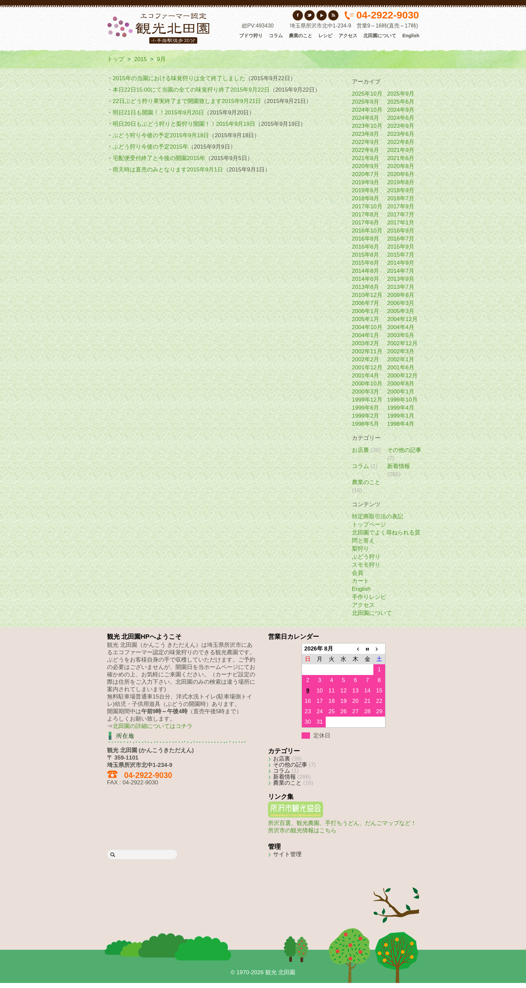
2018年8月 (365, 198)
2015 (140, 59)
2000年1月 (400, 391)
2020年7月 (365, 174)
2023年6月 (400, 134)
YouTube (321, 15)
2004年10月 (367, 327)
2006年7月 (365, 303)
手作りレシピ (369, 597)
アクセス (347, 35)
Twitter (309, 15)
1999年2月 (365, 416)
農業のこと (300, 35)
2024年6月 (400, 118)
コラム (276, 35)
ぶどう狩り (366, 557)
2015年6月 (365, 263)
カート (360, 581)
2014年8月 (365, 271)
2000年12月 (402, 375)
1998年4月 (400, 424)
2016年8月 (365, 239)
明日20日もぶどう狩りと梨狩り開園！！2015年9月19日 (184, 124)
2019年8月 (400, 182)
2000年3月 (365, 391)
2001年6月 (400, 367)
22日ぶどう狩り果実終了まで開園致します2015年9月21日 (187, 101)
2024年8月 (365, 118)
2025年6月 (400, 102)
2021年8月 (365, 158)
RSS (333, 15)
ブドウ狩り (251, 35)
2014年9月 (400, 263)
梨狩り (360, 548)
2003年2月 (365, 343)
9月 (161, 59)
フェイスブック (298, 15)
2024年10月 (367, 110)
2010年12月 (367, 295)
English (410, 35)
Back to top (396, 895)
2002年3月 (400, 351)
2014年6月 (365, 279)
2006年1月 (365, 311)
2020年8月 (400, 166)
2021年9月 (400, 150)
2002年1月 (400, 359)
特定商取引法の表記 (377, 516)
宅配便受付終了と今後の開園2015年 (159, 158)
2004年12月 (402, 319)
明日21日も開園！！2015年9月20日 (158, 112)
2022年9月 (365, 142)
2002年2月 (365, 359)
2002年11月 (367, 351)
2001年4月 (365, 375)
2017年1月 (400, 222)
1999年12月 (367, 400)
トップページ (369, 524)
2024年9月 (400, 110)
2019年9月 (365, 182)
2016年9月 (400, 230)
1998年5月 (365, 424)
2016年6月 (365, 247)
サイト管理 (287, 854)
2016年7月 (400, 239)
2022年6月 (365, 150)
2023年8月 (365, 134)
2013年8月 (365, 287)
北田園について (379, 35)
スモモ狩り (366, 565)
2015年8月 (365, 255)
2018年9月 (400, 190)
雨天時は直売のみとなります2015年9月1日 (168, 169)
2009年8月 (400, 295)
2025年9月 (400, 94)
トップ (115, 59)
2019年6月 (365, 190)
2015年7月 (400, 255)
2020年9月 (365, 166)
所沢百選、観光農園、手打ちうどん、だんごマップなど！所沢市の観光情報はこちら (342, 823)
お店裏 (360, 450)
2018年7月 (400, 198)
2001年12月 (367, 367)
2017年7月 (400, 214)
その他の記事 (404, 450)
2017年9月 (400, 206)
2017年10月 (367, 206)
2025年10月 (367, 94)
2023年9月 (400, 126)
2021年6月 (400, 158)
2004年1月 (365, 335)
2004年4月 (400, 327)
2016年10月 (367, 230)
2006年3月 (400, 303)
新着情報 (398, 466)
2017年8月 (365, 214)
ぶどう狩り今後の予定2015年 (150, 147)
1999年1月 (400, 416)
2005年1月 (365, 319)
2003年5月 (400, 335)
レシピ (325, 35)
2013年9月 (400, 279)
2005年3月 (400, 311)
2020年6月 (400, 174)
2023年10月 (367, 126)
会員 (357, 573)
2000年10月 (367, 383)
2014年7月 (400, 271)
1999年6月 (365, 408)
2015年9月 (400, 247)
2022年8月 (400, 142)
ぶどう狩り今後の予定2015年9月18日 (161, 135)
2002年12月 (402, 343)
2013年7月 (400, 287)
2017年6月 (365, 222)
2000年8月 (400, 383)
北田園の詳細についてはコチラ (153, 726)
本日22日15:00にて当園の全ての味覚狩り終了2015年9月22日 (191, 90)
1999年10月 (402, 400)
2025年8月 (365, 102)
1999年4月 (400, 408)
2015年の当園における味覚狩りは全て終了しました (179, 78)
